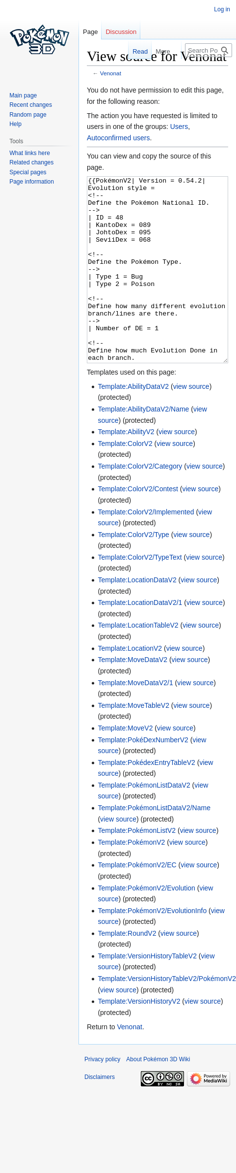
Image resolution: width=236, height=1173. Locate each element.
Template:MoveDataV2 (132, 696)
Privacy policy (102, 1096)
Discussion (120, 31)
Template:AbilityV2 (126, 469)
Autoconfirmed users (118, 138)
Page (90, 31)
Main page (23, 95)
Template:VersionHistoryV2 (139, 1038)
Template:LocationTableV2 (138, 662)
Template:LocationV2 (130, 685)
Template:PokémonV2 (131, 879)
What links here (29, 153)
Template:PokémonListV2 (137, 867)
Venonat (110, 73)
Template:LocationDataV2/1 (140, 639)
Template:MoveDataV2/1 (135, 720)
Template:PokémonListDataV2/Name (154, 845)
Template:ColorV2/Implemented (146, 549)
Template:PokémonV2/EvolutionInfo (152, 947)
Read (133, 51)
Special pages (27, 172)
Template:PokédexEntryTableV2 (146, 799)
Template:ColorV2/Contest (138, 526)
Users (179, 126)
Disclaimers (99, 1113)
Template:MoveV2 (125, 765)
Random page (27, 114)
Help (15, 124)
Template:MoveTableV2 (133, 742)
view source (191, 423)
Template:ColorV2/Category (140, 503)
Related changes (31, 162)
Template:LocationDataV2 (137, 617)
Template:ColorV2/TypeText (140, 594)
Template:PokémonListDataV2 (144, 822)
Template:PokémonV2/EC (137, 902)
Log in (222, 9)
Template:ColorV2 (125, 480)
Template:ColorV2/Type (133, 571)
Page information (31, 181)
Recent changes (30, 104)
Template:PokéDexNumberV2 (143, 777)
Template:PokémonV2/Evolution (146, 925)
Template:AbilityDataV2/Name (143, 446)
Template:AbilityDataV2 (133, 423)
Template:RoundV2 (127, 970)
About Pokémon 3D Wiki (158, 1096)
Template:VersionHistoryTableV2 (147, 993)
